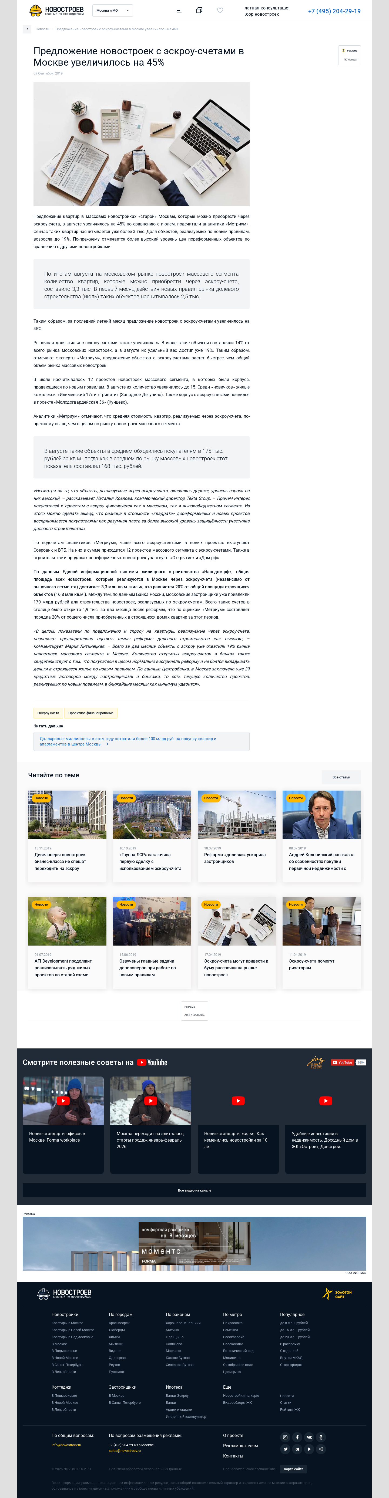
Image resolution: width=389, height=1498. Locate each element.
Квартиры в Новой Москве (73, 1330)
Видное (115, 1351)
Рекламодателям (240, 1445)
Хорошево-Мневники (183, 1323)
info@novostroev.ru (66, 1445)
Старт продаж (291, 1365)
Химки (114, 1337)
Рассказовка (233, 1337)
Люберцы (117, 1330)
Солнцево (174, 1344)
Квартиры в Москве (67, 1323)
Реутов (114, 1365)
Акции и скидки (179, 1410)
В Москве (59, 1344)
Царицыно (174, 1337)
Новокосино (233, 1344)
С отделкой (289, 1351)
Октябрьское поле (238, 1365)
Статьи (285, 1403)
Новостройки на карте (241, 1396)
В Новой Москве (65, 1358)
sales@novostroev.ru (125, 1451)
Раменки (230, 1330)
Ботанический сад (238, 1351)
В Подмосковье (64, 1351)
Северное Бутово (179, 1365)
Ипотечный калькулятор (186, 1417)
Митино (172, 1330)
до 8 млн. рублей (294, 1323)
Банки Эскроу (177, 1396)
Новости (287, 1396)
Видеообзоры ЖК (237, 1403)
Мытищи (116, 1344)
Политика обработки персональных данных (145, 1469)
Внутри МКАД (291, 1358)
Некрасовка (233, 1323)
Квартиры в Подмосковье (72, 1337)
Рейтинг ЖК (290, 1410)
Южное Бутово (178, 1358)
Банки (171, 1403)
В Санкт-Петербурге (67, 1365)
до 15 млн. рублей (295, 1330)
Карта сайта (293, 1469)
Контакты (233, 1456)
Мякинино (231, 1358)
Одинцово (117, 1358)
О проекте (233, 1435)
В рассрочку (290, 1344)
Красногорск (119, 1323)
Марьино (173, 1351)
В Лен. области (64, 1372)
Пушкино (116, 1372)
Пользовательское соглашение (249, 1469)
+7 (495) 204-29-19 (259, 11)
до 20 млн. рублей (295, 1337)
